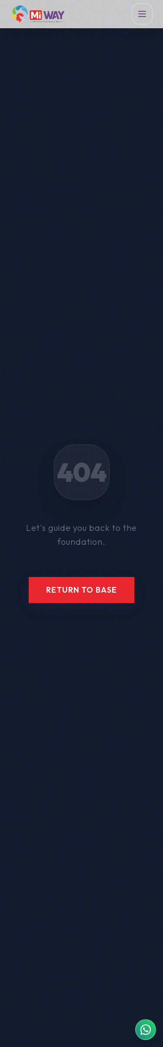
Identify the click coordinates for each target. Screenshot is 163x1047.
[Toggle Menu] (142, 13)
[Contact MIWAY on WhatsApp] (145, 1029)
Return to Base (81, 590)
